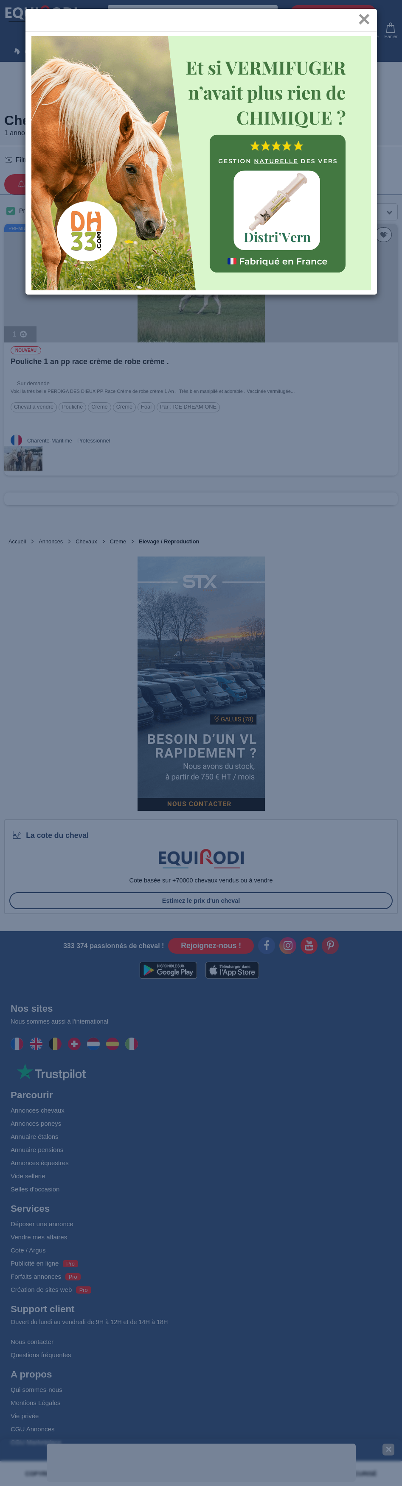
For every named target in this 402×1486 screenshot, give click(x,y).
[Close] (364, 25)
